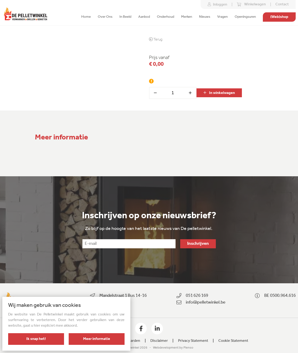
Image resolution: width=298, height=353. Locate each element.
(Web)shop (279, 17)
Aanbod (144, 17)
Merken (186, 17)
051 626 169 (197, 296)
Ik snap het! (36, 339)
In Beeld (125, 17)
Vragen (222, 17)
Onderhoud (165, 17)
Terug (156, 39)
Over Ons (105, 17)
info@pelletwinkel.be (205, 302)
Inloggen (217, 4)
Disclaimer (159, 341)
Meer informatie (96, 339)
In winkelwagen (219, 93)
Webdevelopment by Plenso (173, 348)
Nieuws (204, 17)
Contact (282, 4)
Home (86, 17)
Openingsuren (245, 17)
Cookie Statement (233, 341)
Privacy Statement (193, 341)
